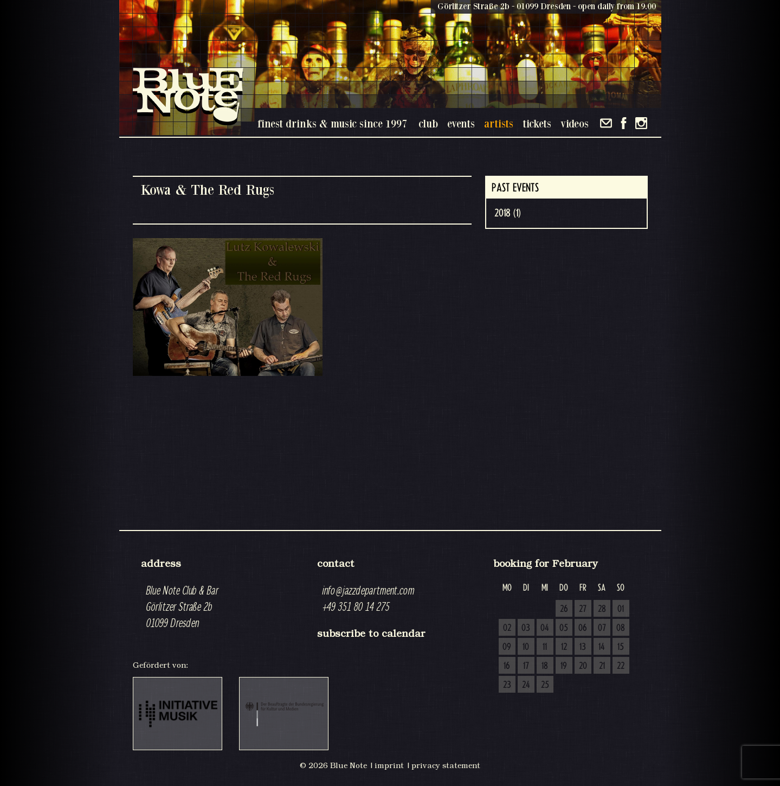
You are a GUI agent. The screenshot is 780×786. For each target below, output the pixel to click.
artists (498, 123)
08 (620, 628)
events (461, 123)
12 (564, 647)
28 (602, 609)
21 (602, 666)
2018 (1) (507, 213)
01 (620, 609)
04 (544, 628)
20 (583, 666)
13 (582, 647)
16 (507, 666)
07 (602, 628)
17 (526, 666)
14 (601, 647)
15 (620, 647)
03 (525, 628)
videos (574, 123)
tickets (537, 123)
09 (506, 647)
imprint (389, 765)
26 (564, 609)
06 (582, 628)
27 (582, 609)
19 (563, 666)
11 (545, 647)
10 (526, 647)
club (428, 123)
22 (620, 666)
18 (545, 666)
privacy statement (445, 765)
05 (563, 628)
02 (507, 628)
